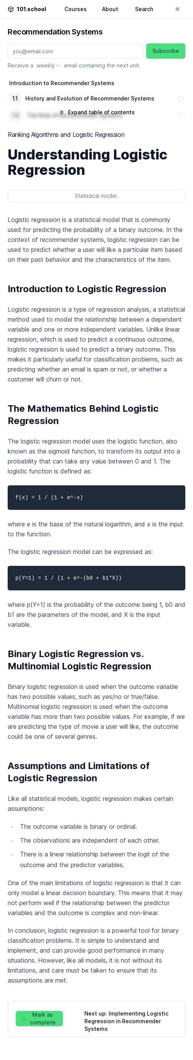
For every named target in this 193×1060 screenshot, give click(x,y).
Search (144, 9)
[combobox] (48, 65)
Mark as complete (39, 1018)
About (110, 9)
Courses (75, 9)
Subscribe (165, 51)
